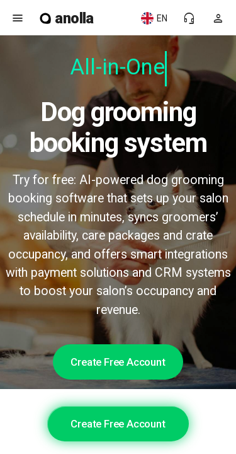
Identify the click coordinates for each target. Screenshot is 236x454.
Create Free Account (117, 362)
